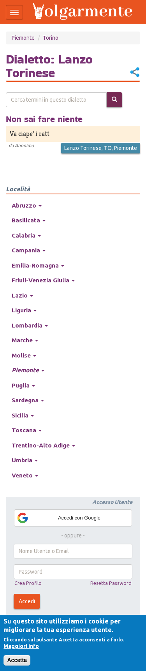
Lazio (22, 295)
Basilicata (29, 220)
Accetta (17, 660)
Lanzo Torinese (83, 148)
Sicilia (23, 415)
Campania (29, 250)
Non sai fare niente (44, 119)
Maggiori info (21, 646)
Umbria (25, 460)
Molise (24, 355)
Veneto (25, 475)
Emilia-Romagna (38, 265)
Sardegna (28, 400)
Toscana (27, 430)
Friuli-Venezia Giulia (43, 280)
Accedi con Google (58, 518)
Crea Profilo (28, 583)
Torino (50, 38)
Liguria (24, 310)
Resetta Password (111, 583)
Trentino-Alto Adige (43, 445)
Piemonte (23, 38)
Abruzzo (27, 205)
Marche (25, 340)
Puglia (23, 385)
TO (108, 148)
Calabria (26, 235)
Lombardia (30, 325)
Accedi (27, 601)
